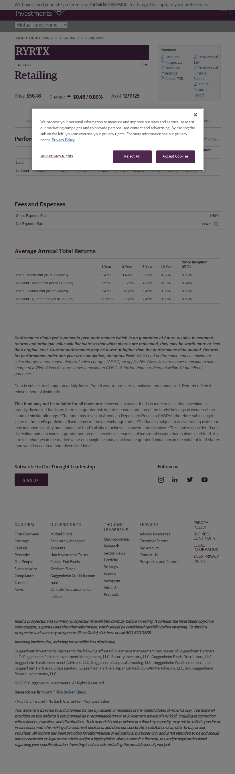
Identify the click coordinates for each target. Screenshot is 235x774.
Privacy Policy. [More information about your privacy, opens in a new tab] (64, 140)
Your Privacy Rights (56, 156)
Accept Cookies (175, 156)
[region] (118, 139)
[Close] (195, 114)
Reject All (132, 156)
